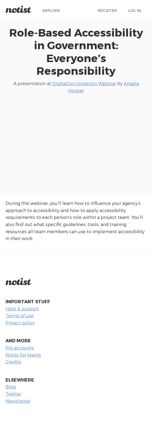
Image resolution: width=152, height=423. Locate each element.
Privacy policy (20, 322)
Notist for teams (23, 354)
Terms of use (20, 315)
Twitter (13, 393)
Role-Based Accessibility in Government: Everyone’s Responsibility (76, 51)
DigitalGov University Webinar (84, 83)
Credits (13, 361)
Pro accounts (20, 347)
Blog (11, 386)
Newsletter (18, 400)
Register (107, 10)
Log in (134, 10)
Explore (51, 10)
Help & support (22, 308)
